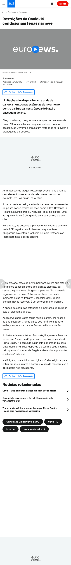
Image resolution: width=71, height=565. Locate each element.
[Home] (3, 12)
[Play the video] (35, 49)
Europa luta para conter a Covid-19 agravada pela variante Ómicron (27, 399)
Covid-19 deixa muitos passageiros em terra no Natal (29, 390)
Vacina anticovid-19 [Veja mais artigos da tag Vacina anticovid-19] (34, 429)
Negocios (23, 12)
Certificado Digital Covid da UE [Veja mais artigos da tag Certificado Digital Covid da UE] (22, 421)
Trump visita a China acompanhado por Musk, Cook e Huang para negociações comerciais (29, 409)
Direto (62, 3)
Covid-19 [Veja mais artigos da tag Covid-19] (53, 421)
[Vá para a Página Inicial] (11, 3)
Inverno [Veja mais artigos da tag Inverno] (10, 429)
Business (12, 12)
